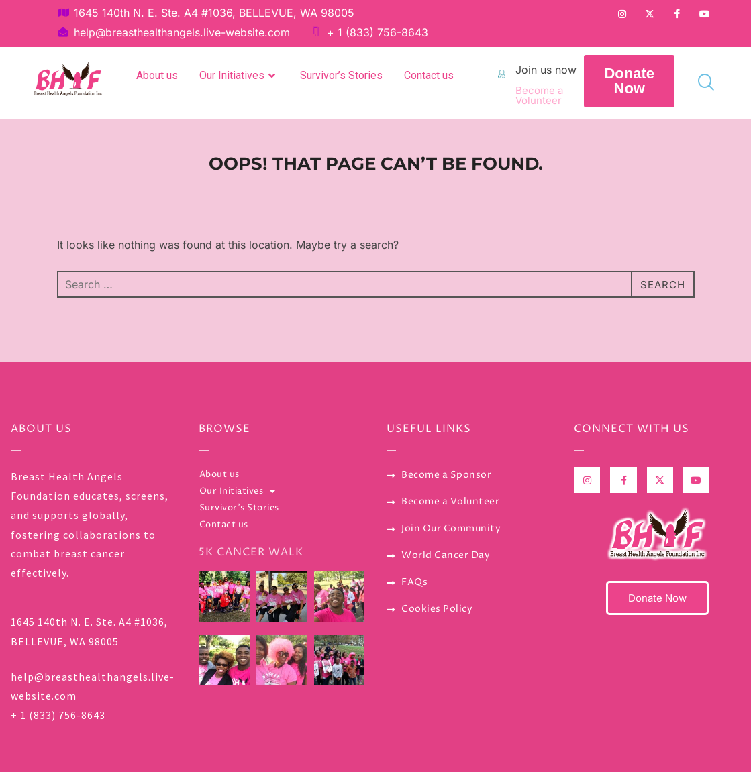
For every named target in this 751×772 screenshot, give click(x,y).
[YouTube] (705, 13)
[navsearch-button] (700, 81)
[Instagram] (622, 13)
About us (157, 75)
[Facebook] (677, 13)
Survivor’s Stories (341, 75)
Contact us (429, 75)
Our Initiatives (239, 76)
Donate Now (657, 598)
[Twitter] (650, 13)
